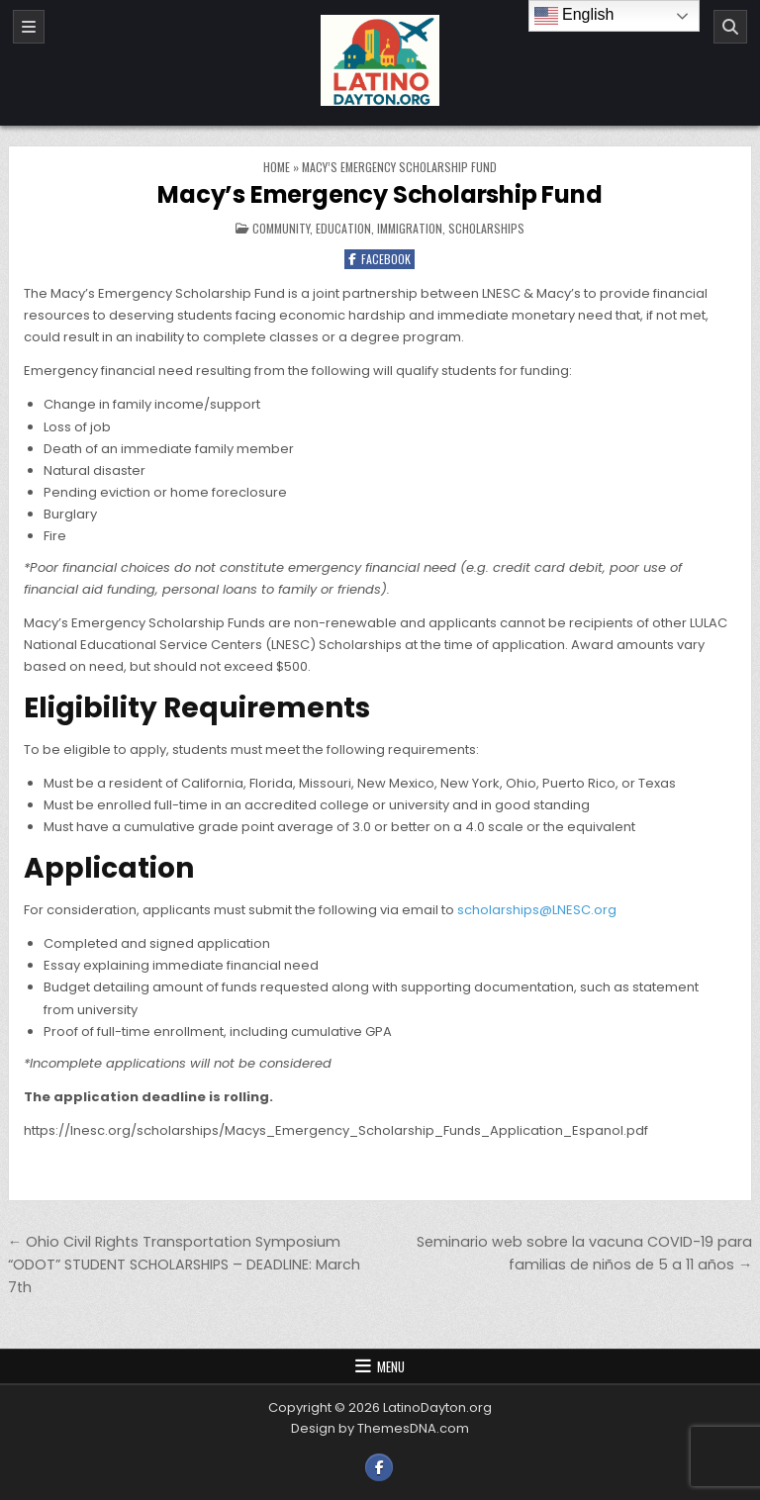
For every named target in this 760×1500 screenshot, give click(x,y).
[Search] (730, 27)
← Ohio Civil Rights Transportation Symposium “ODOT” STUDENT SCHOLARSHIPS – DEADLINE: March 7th (184, 1264)
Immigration (409, 228)
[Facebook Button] (379, 1467)
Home (276, 166)
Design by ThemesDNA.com (380, 1428)
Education (343, 228)
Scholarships (486, 228)
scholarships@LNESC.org (537, 909)
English (574, 16)
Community (281, 228)
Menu (391, 1366)
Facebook (379, 258)
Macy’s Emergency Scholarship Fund (379, 194)
